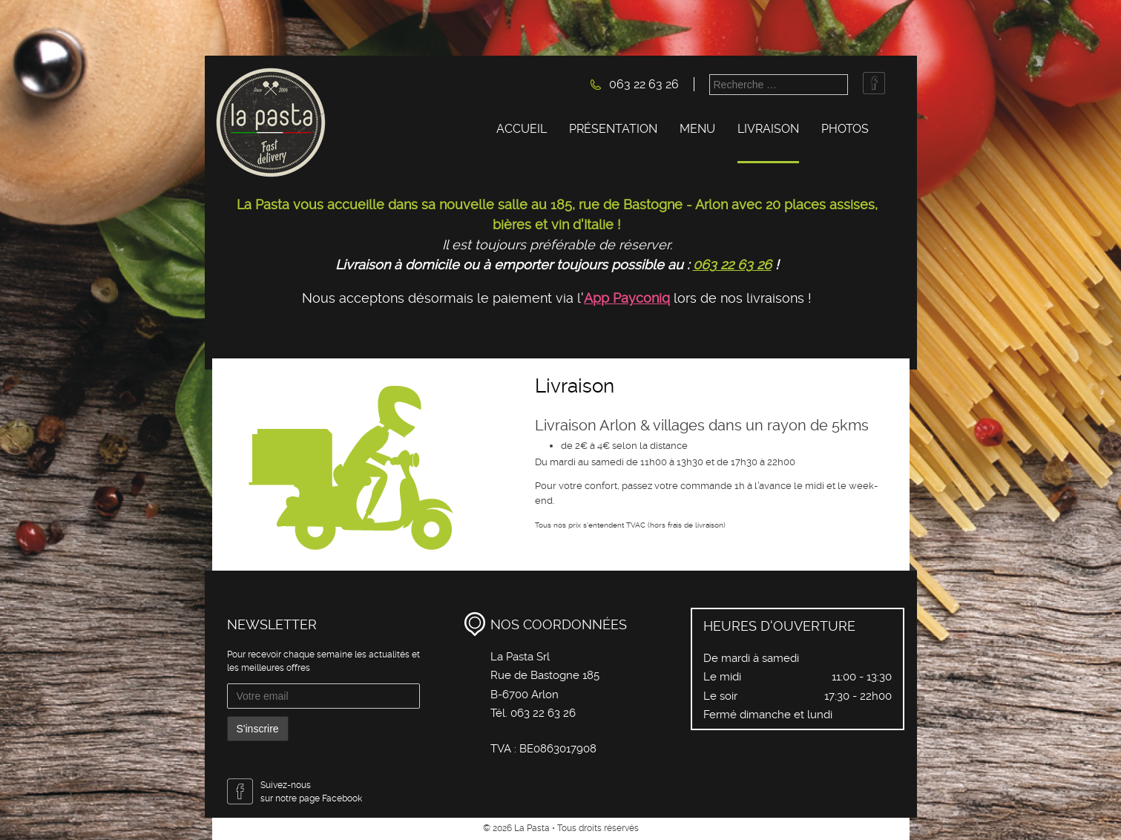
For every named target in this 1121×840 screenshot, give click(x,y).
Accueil (521, 129)
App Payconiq (627, 298)
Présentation (613, 129)
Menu (697, 129)
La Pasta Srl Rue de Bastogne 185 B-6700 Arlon (544, 675)
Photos (845, 129)
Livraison (768, 129)
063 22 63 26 (644, 84)
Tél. (500, 713)
